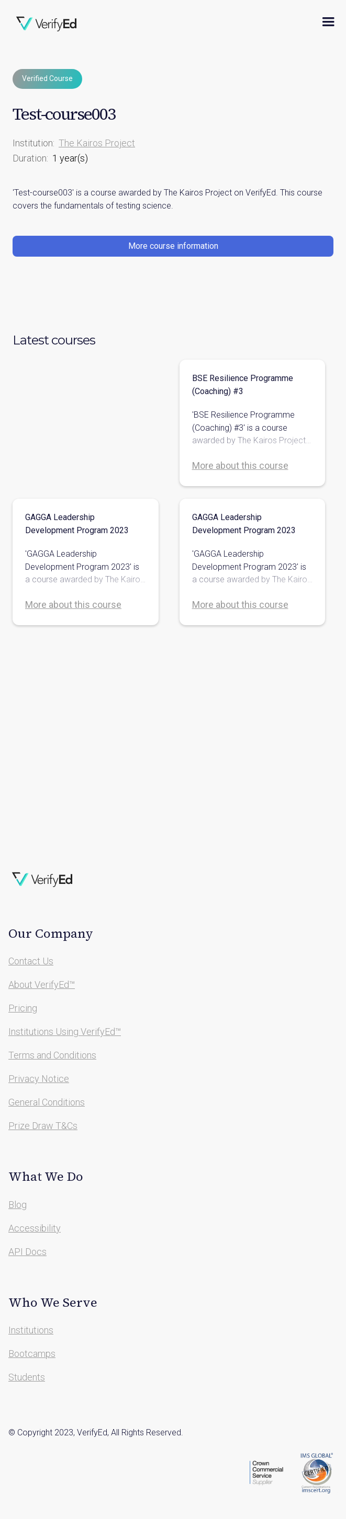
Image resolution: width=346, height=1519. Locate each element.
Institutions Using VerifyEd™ (64, 1031)
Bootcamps (31, 1353)
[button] (328, 22)
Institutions (30, 1330)
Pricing (22, 1008)
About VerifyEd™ (41, 984)
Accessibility (34, 1228)
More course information (173, 246)
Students (26, 1377)
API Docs (27, 1251)
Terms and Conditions (52, 1055)
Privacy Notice (38, 1078)
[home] (47, 21)
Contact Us (30, 961)
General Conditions (46, 1102)
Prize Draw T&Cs (42, 1125)
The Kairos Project (97, 142)
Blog (17, 1204)
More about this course (240, 465)
